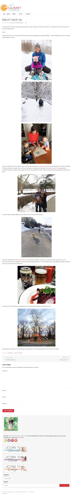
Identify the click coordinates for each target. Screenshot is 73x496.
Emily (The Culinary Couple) (17, 22)
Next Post (63, 359)
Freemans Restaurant (44, 166)
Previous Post (11, 359)
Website (4, 403)
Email (4, 396)
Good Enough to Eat (53, 168)
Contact (28, 14)
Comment (4, 370)
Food (20, 14)
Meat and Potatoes (20, 259)
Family (14, 14)
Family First (10, 352)
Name (4, 390)
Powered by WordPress (22, 491)
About (8, 14)
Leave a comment (18, 352)
